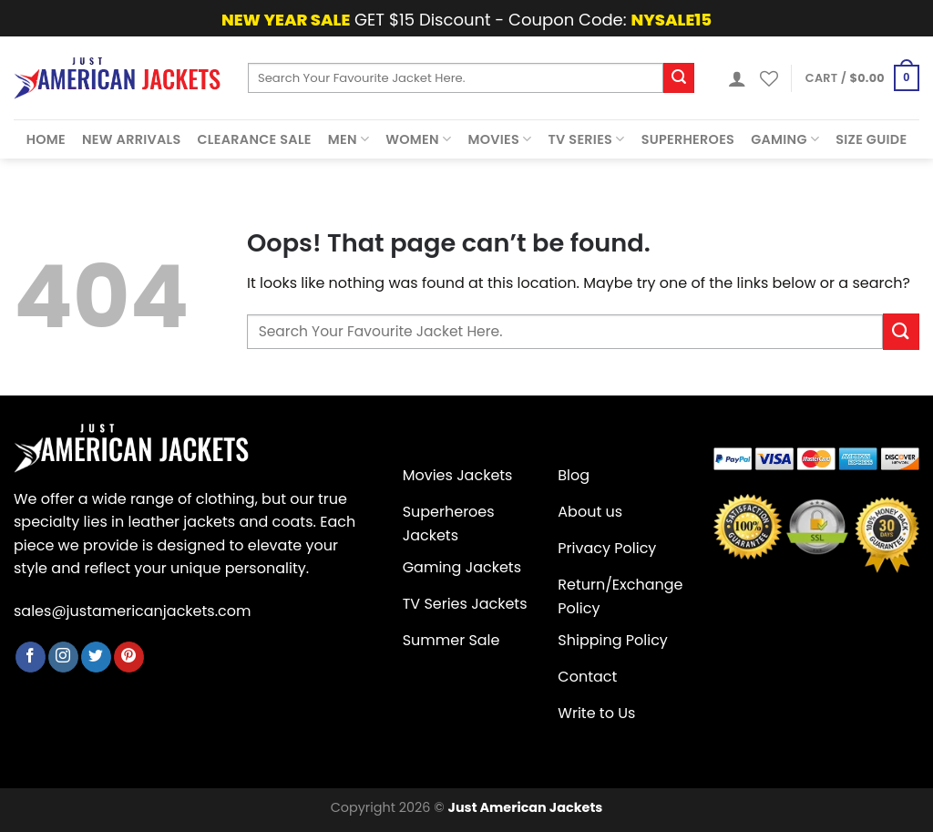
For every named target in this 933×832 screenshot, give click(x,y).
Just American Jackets (525, 807)
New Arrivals (131, 139)
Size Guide (871, 139)
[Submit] (678, 78)
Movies (499, 139)
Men (349, 139)
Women (418, 139)
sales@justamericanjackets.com (132, 611)
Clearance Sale (255, 139)
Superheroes (688, 139)
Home (46, 139)
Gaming (785, 139)
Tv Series (587, 139)
